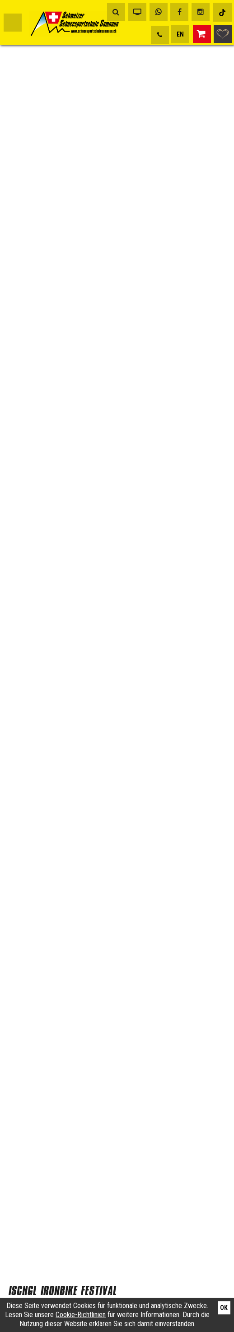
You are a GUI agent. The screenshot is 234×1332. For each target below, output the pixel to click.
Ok (224, 1307)
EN (180, 34)
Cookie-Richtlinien (81, 1314)
